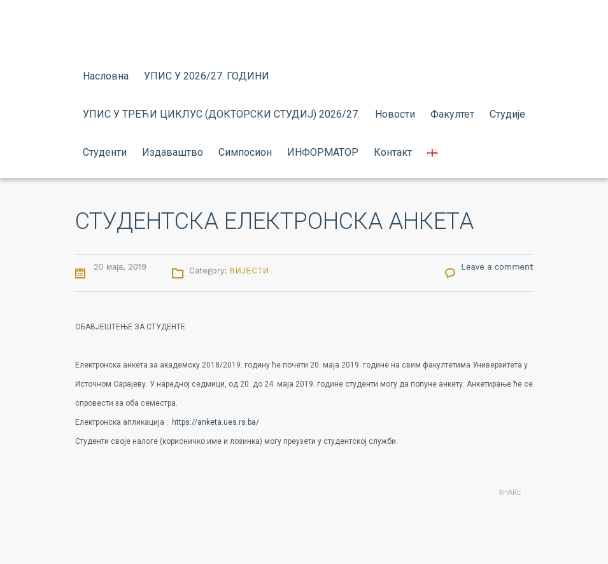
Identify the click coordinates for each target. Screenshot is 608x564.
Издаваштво (172, 152)
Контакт (393, 152)
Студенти (105, 152)
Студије (507, 114)
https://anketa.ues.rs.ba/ (215, 422)
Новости (395, 114)
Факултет (452, 114)
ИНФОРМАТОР (322, 152)
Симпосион (245, 152)
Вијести (249, 270)
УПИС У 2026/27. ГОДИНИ (206, 76)
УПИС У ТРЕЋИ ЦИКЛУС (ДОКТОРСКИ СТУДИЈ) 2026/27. (221, 114)
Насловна (106, 76)
